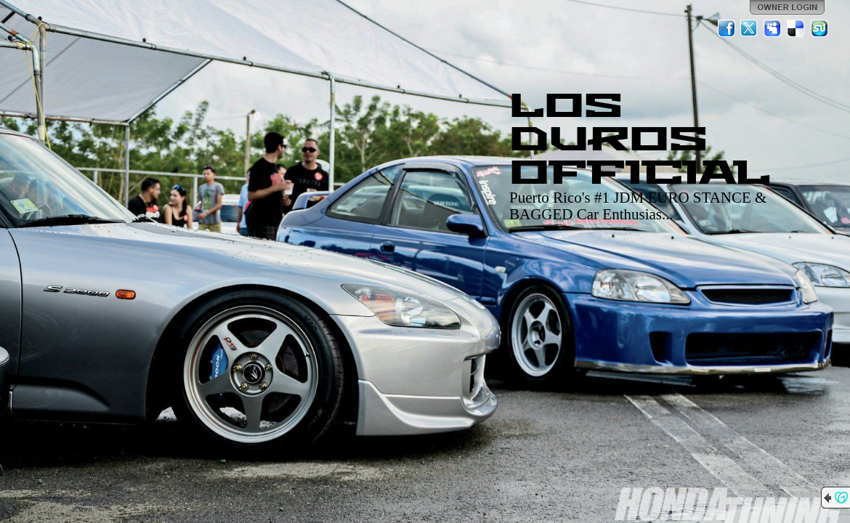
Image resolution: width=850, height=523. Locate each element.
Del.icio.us (796, 28)
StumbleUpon (819, 28)
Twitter (750, 28)
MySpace (773, 28)
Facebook (726, 28)
